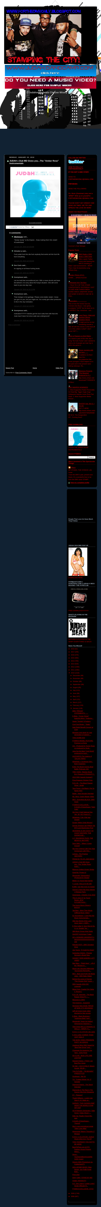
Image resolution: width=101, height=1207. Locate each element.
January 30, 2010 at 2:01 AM (24, 320)
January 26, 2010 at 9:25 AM (24, 247)
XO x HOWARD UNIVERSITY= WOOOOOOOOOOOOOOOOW (83, 939)
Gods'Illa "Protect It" (79, 872)
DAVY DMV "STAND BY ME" (82, 1178)
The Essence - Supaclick (81, 1003)
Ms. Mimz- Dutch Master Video (83, 797)
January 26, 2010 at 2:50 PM (24, 273)
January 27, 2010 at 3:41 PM (24, 306)
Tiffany (73, 467)
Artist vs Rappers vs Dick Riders (80, 336)
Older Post (59, 368)
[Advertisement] (34, 347)
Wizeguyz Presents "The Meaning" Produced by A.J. (85, 373)
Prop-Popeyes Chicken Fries (82, 780)
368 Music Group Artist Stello (82, 931)
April (74, 699)
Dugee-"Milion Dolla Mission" (82, 823)
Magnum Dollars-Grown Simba (83, 869)
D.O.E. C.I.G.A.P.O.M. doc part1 (83, 1032)
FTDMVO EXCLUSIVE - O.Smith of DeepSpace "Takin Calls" (83, 807)
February (76, 705)
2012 (73, 667)
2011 (73, 670)
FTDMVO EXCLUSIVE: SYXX (82, 1189)
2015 (73, 658)
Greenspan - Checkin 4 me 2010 (83, 895)
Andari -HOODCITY (79, 1181)
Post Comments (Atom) (23, 373)
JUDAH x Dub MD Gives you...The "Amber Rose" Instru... (81, 864)
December (77, 675)
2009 (73, 1193)
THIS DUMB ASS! (78, 738)
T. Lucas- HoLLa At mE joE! (82, 884)
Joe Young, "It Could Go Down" (83, 950)
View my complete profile (79, 483)
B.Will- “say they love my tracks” (83, 887)
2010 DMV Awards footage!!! (82, 777)
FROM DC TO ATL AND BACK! (83, 859)
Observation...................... (78, 301)
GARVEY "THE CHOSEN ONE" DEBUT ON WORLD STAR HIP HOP (83, 1105)
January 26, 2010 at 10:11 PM (24, 289)
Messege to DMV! (78, 1000)
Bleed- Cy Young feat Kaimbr (82, 881)
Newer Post (10, 368)
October (76, 681)
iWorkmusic (18, 237)
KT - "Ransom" (77, 1095)
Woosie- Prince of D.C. (77, 275)
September (77, 684)
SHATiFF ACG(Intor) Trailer (82, 934)
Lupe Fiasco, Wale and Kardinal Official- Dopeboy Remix (87, 317)
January (76, 708)
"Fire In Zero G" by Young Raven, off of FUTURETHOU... (81, 900)
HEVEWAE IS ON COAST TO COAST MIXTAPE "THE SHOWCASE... (82, 833)
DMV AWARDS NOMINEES (78, 387)
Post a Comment (14, 325)
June (75, 693)
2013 (73, 664)
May (74, 696)
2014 (73, 661)
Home (35, 368)
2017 (73, 652)
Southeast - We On (79, 1076)
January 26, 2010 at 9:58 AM (24, 261)
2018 (73, 649)
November (77, 678)
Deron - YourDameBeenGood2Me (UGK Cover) (82, 1157)
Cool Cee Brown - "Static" (81, 724)
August (75, 687)
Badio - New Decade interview (83, 793)
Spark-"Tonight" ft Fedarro (81, 721)
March (75, 702)
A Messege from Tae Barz (78, 283)
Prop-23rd (75, 1175)
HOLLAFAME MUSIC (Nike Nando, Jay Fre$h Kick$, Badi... (82, 1169)
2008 (73, 1196)
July (74, 690)
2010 (73, 673)
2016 (73, 655)
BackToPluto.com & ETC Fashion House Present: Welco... (81, 1149)
